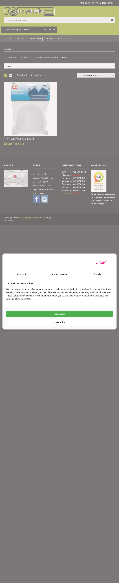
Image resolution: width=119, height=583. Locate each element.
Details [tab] (97, 274)
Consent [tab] (21, 274)
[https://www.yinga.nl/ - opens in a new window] (101, 262)
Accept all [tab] (59, 314)
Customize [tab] (59, 322)
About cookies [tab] (59, 274)
